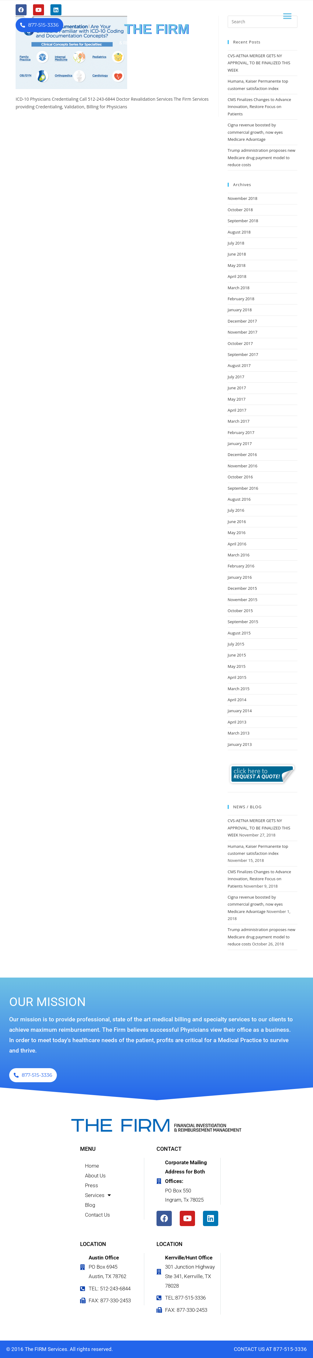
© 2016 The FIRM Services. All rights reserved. (59, 1349)
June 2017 (237, 388)
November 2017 (242, 332)
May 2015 (237, 666)
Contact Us (97, 1215)
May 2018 (237, 265)
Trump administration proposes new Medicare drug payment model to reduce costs (261, 157)
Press (91, 1185)
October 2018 (240, 209)
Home (92, 1166)
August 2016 (239, 499)
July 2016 (236, 510)
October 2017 (240, 343)
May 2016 (237, 532)
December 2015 (242, 588)
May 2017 (237, 399)
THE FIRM (156, 29)
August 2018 (239, 232)
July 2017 (236, 377)
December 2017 (242, 321)
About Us (95, 1176)
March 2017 (239, 421)
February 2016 (241, 566)
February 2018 (241, 298)
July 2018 (236, 243)
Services (98, 1195)
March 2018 (239, 287)
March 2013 (239, 733)
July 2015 (236, 644)
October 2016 (240, 477)
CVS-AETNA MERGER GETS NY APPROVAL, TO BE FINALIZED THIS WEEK (259, 63)
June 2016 (237, 521)
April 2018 (237, 276)
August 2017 (239, 365)
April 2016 (237, 544)
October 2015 (240, 610)
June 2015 (237, 655)
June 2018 (237, 254)
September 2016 (243, 488)
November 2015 (242, 599)
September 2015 (243, 621)
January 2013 (240, 744)
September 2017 (243, 354)
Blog (90, 1205)
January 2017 (240, 443)
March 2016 (239, 555)
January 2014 (240, 710)
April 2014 (237, 699)
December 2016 (242, 454)
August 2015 (239, 633)
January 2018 (240, 309)
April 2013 (237, 722)
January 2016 (240, 577)
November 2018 (242, 198)
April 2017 (237, 410)
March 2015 (239, 688)
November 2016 (242, 466)
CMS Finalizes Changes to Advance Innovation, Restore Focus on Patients (259, 107)
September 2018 (243, 220)
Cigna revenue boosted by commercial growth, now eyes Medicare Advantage (255, 132)
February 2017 (241, 432)
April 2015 (237, 677)
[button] (287, 16)
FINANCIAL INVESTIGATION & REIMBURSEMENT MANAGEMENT (156, 41)
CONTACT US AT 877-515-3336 (270, 1349)
